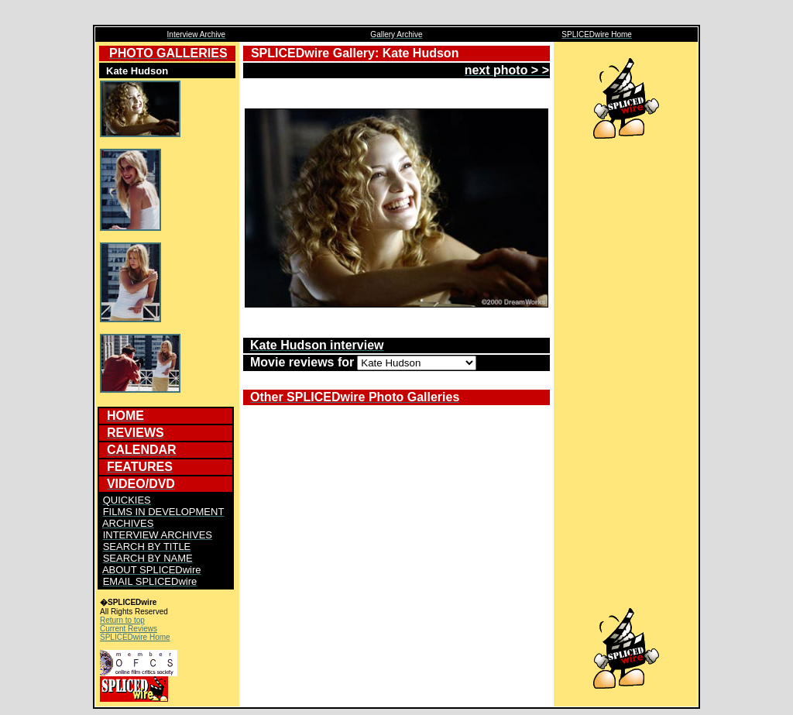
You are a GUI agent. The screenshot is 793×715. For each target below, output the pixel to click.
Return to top (122, 620)
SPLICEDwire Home (135, 637)
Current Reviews (128, 628)
